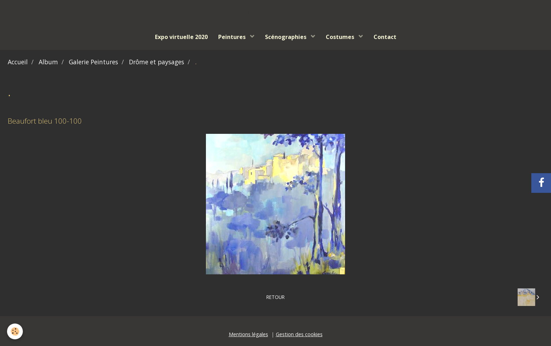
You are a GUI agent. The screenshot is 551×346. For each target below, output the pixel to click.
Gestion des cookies (299, 334)
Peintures (232, 37)
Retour (275, 297)
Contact (385, 37)
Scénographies (286, 37)
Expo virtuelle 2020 (181, 37)
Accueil (18, 62)
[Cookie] (15, 331)
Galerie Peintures (93, 62)
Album (48, 62)
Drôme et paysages (156, 62)
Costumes (341, 37)
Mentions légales (248, 334)
